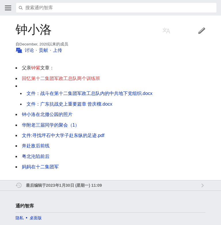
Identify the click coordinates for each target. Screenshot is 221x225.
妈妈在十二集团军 (40, 166)
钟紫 (35, 67)
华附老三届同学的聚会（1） (51, 125)
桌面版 (36, 218)
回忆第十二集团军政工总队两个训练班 (61, 78)
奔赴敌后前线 (35, 145)
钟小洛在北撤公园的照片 (47, 114)
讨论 (29, 50)
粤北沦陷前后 (35, 156)
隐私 (20, 218)
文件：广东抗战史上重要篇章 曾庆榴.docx (69, 104)
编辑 (202, 30)
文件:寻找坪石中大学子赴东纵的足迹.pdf (63, 135)
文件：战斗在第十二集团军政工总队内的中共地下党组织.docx (89, 93)
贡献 (43, 50)
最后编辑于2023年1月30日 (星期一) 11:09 (64, 185)
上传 (57, 50)
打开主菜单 (8, 7)
